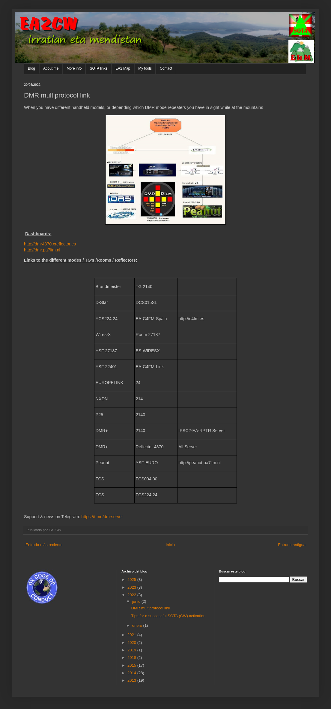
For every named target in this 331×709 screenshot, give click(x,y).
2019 (132, 650)
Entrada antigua (292, 544)
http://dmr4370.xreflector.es (50, 244)
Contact (166, 68)
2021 (132, 634)
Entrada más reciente (44, 544)
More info (74, 68)
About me (50, 68)
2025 (132, 579)
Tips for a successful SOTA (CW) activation (168, 616)
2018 (132, 657)
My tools (145, 68)
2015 (132, 665)
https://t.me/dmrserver (102, 516)
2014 (132, 673)
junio (137, 601)
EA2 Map (122, 68)
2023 (132, 587)
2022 (132, 595)
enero (137, 625)
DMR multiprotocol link (150, 608)
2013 (132, 680)
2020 (132, 642)
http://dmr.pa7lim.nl (42, 250)
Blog (31, 68)
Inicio (170, 544)
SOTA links (98, 68)
